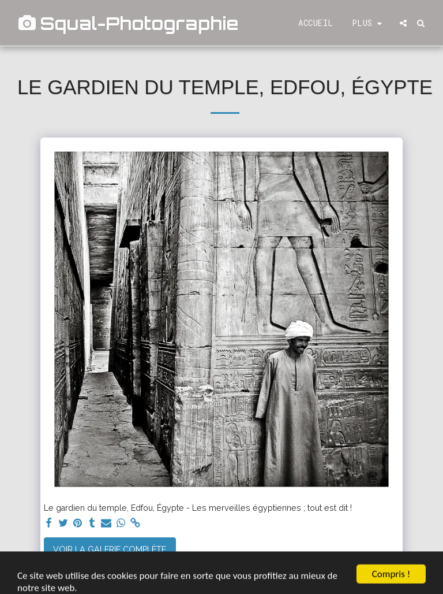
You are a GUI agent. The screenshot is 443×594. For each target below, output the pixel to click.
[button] (403, 23)
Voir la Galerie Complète (109, 549)
